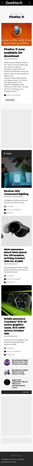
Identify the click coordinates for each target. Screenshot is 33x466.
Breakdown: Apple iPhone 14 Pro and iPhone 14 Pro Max (20, 362)
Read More (10, 100)
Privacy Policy (16, 456)
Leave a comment (13, 95)
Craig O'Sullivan (13, 58)
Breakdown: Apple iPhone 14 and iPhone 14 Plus (20, 372)
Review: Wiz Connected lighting (16, 193)
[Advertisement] (16, 128)
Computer (10, 282)
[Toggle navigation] (2, 2)
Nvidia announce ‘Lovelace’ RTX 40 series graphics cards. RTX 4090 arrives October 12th (15, 326)
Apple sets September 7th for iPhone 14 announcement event (20, 384)
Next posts (26, 392)
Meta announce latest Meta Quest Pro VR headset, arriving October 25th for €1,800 (15, 255)
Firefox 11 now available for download (14, 53)
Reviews (9, 213)
